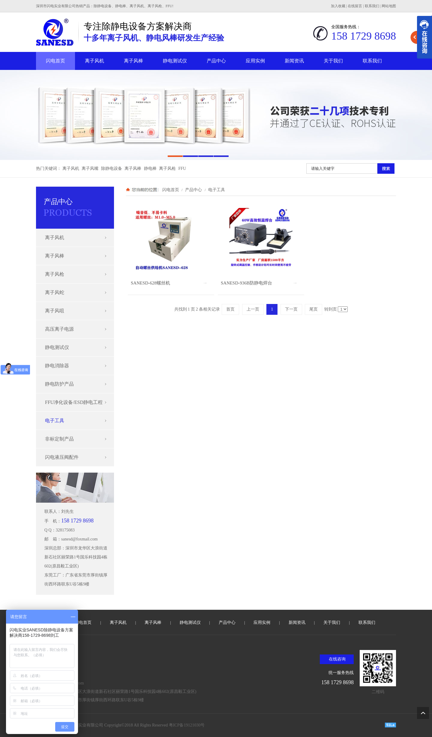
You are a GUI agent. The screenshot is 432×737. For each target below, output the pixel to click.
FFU (182, 168)
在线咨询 (337, 659)
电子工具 (216, 189)
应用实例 (255, 60)
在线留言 (355, 6)
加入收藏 (338, 6)
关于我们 (333, 60)
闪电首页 (55, 60)
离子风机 (94, 60)
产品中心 (216, 60)
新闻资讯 (294, 60)
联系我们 (372, 6)
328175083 (65, 530)
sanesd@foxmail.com (79, 539)
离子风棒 (133, 60)
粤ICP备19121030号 (187, 725)
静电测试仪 (175, 60)
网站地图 (389, 6)
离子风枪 (167, 168)
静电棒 (150, 168)
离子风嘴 (90, 168)
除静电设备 (111, 168)
